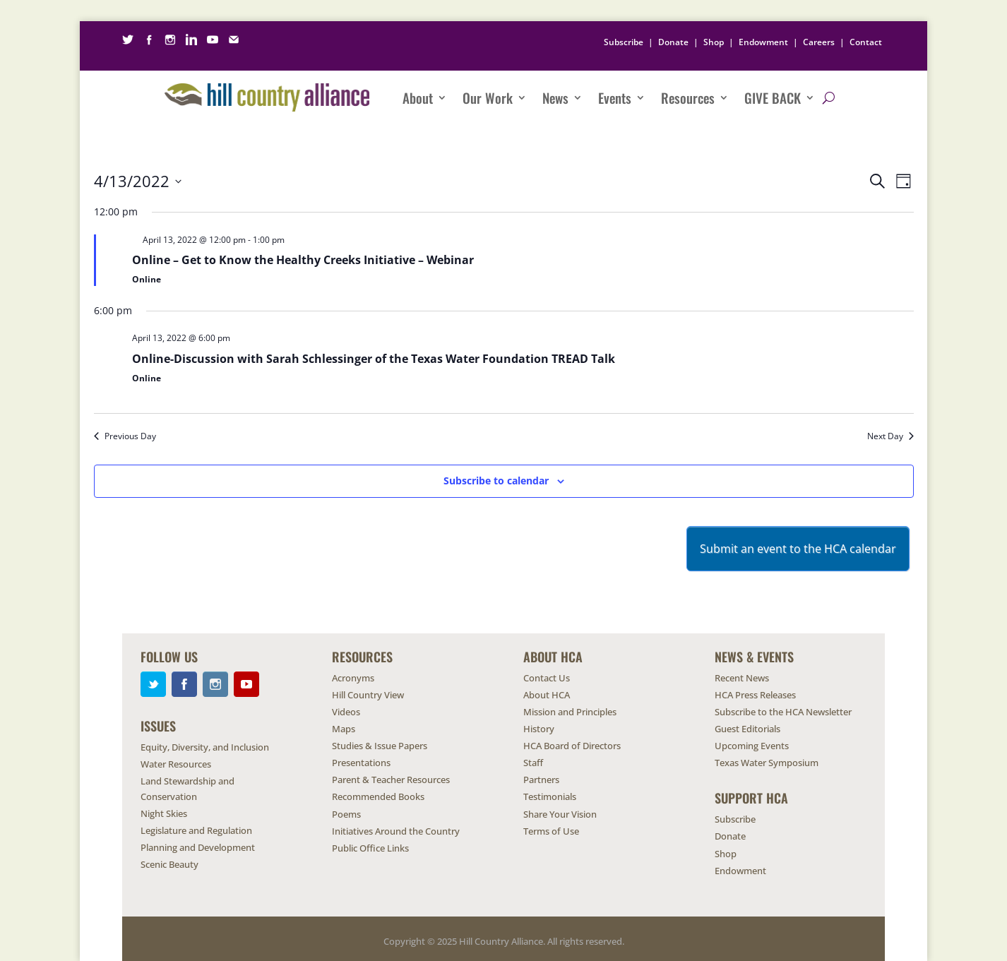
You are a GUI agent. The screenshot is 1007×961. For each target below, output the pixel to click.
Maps (343, 728)
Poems (346, 814)
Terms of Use (551, 831)
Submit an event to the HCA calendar (798, 548)
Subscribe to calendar (496, 480)
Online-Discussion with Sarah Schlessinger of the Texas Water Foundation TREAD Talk (373, 358)
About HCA (546, 694)
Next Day (890, 436)
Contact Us (546, 677)
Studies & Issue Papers (379, 745)
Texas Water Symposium (766, 762)
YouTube (246, 684)
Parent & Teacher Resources (391, 779)
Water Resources (176, 764)
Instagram (215, 684)
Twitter (153, 684)
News (555, 97)
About (418, 97)
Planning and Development (198, 847)
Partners (541, 779)
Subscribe (623, 42)
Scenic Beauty (169, 864)
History (538, 728)
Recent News (742, 677)
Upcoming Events (752, 745)
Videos (346, 711)
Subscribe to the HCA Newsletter (783, 711)
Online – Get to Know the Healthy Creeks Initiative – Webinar (303, 260)
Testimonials (549, 796)
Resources (688, 97)
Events (614, 97)
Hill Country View (368, 694)
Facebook (184, 684)
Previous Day (125, 436)
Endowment (763, 42)
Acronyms (353, 677)
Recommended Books (378, 796)
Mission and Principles (569, 711)
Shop (713, 42)
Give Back (772, 97)
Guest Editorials (747, 728)
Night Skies (164, 813)
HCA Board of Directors (572, 745)
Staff (533, 762)
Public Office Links (370, 848)
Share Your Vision (560, 814)
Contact (866, 42)
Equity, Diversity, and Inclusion (205, 747)
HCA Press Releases (755, 694)
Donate (673, 42)
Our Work (488, 97)
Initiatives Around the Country (396, 831)
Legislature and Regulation (196, 830)
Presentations (361, 762)
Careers (819, 42)
